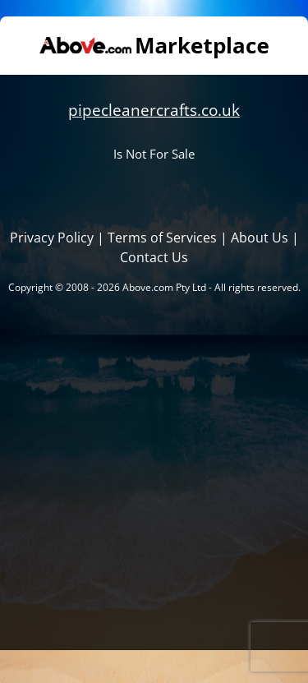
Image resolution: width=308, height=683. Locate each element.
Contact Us (154, 257)
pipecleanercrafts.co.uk (154, 109)
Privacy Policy (52, 237)
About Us (259, 237)
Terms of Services (162, 237)
